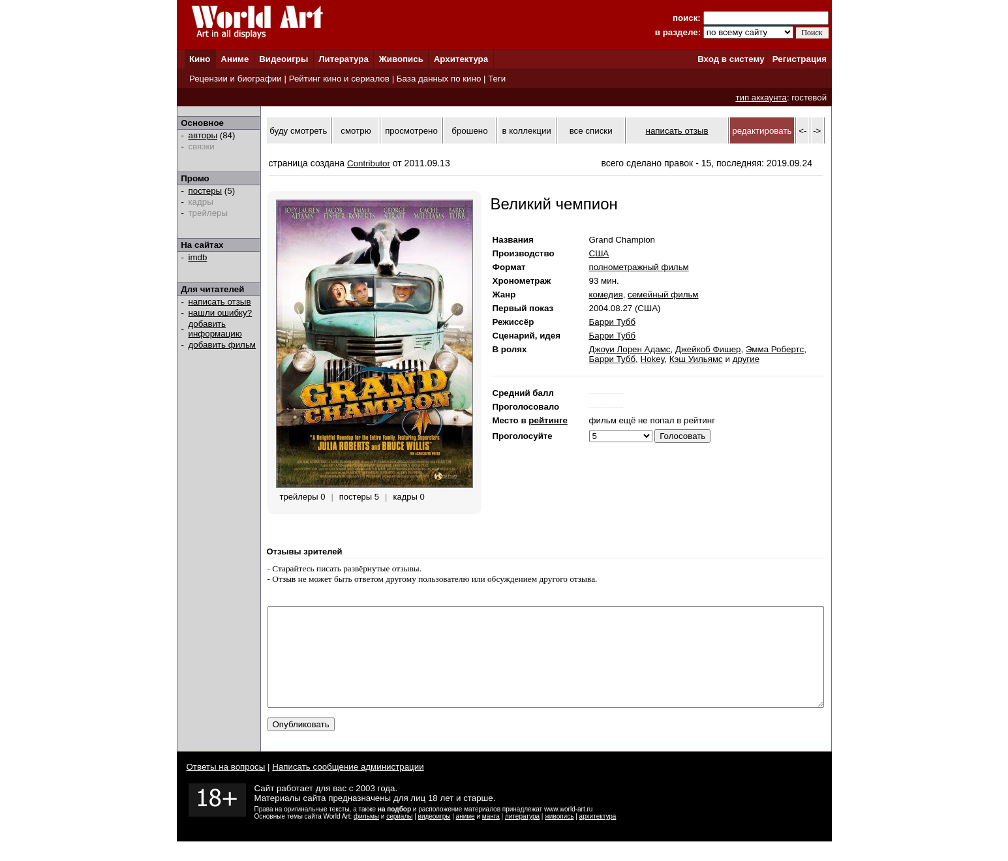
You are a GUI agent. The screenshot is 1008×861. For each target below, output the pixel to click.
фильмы (366, 835)
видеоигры (434, 835)
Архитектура (461, 59)
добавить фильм (222, 345)
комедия (606, 294)
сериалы (399, 835)
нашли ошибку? (220, 313)
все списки (591, 131)
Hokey (653, 359)
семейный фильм (663, 294)
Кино (200, 59)
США (599, 253)
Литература (343, 59)
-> (817, 131)
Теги (497, 78)
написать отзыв (220, 302)
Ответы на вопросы (226, 786)
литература (522, 835)
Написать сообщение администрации (347, 786)
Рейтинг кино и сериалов (339, 78)
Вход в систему (730, 59)
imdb (198, 257)
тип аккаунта (761, 97)
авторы (203, 135)
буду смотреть (298, 131)
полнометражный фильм (639, 267)
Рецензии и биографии (235, 78)
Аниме (235, 59)
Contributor (368, 163)
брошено (469, 131)
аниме (465, 835)
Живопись (401, 59)
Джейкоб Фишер (708, 349)
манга (491, 835)
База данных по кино (439, 78)
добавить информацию (215, 329)
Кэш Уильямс (696, 359)
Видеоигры (283, 59)
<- (802, 131)
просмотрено (411, 131)
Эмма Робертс (775, 349)
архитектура (598, 835)
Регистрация (799, 59)
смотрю (356, 131)
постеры (205, 191)
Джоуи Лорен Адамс (630, 349)
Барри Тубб (612, 322)
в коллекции (526, 131)
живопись (559, 835)
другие (746, 359)
